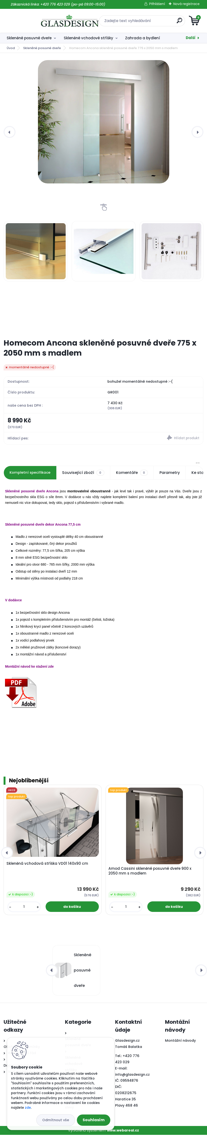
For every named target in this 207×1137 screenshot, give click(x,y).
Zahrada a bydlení (142, 37)
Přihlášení (157, 3)
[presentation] (10, 132)
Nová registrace (186, 3)
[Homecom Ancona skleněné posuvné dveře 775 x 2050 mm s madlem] (103, 121)
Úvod (11, 48)
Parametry (172, 475)
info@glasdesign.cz (132, 1076)
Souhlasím (94, 1120)
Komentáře (134, 475)
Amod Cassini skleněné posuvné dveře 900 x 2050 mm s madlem (149, 873)
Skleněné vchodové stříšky (88, 37)
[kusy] (24, 909)
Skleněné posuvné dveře (29, 37)
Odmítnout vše (55, 1120)
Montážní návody (180, 1042)
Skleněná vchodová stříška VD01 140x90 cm (47, 865)
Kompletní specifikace (31, 475)
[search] (161, 22)
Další (191, 37)
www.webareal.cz (123, 1132)
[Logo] (33, 21)
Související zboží (86, 475)
